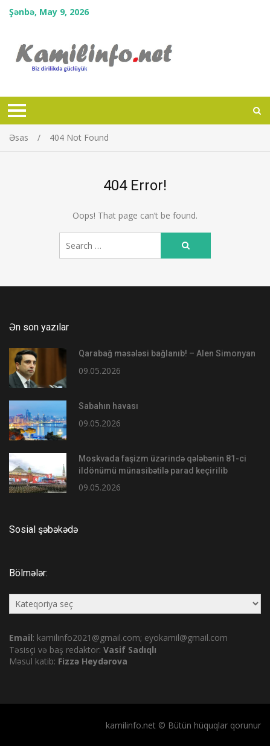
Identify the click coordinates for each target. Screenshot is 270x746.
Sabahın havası (108, 406)
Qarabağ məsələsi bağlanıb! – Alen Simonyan (167, 353)
